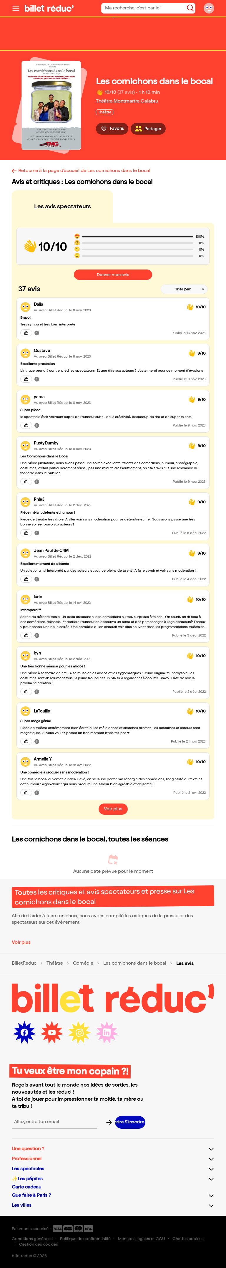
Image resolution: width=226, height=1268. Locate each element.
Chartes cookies (188, 1238)
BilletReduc (24, 963)
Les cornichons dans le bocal (134, 963)
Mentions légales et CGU (141, 1238)
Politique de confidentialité (85, 1238)
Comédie (83, 963)
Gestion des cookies (38, 1244)
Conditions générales (32, 1238)
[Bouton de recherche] (190, 7)
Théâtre (54, 963)
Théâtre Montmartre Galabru (127, 101)
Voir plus (21, 942)
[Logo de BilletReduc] (49, 8)
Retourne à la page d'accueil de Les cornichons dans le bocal (84, 170)
